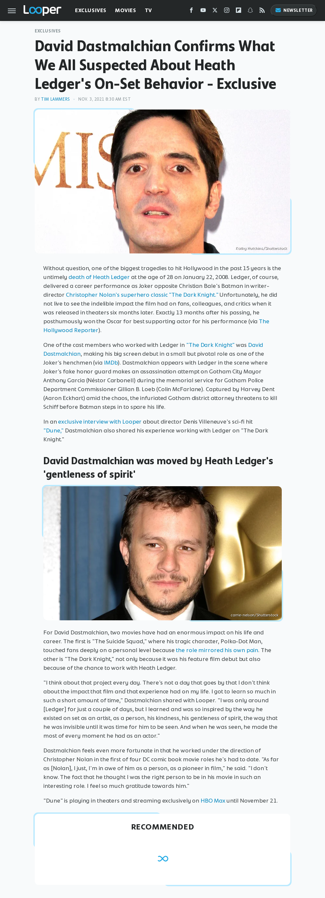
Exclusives (90, 10)
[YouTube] (203, 12)
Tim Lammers (55, 99)
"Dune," (53, 430)
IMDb (111, 363)
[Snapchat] (250, 12)
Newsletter (294, 10)
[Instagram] (226, 12)
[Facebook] (191, 12)
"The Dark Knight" (210, 345)
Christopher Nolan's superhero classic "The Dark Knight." (142, 295)
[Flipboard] (238, 12)
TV (148, 10)
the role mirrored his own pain (217, 650)
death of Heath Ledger (99, 277)
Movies (125, 10)
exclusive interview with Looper (100, 422)
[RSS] (262, 12)
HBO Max (213, 801)
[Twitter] (215, 12)
